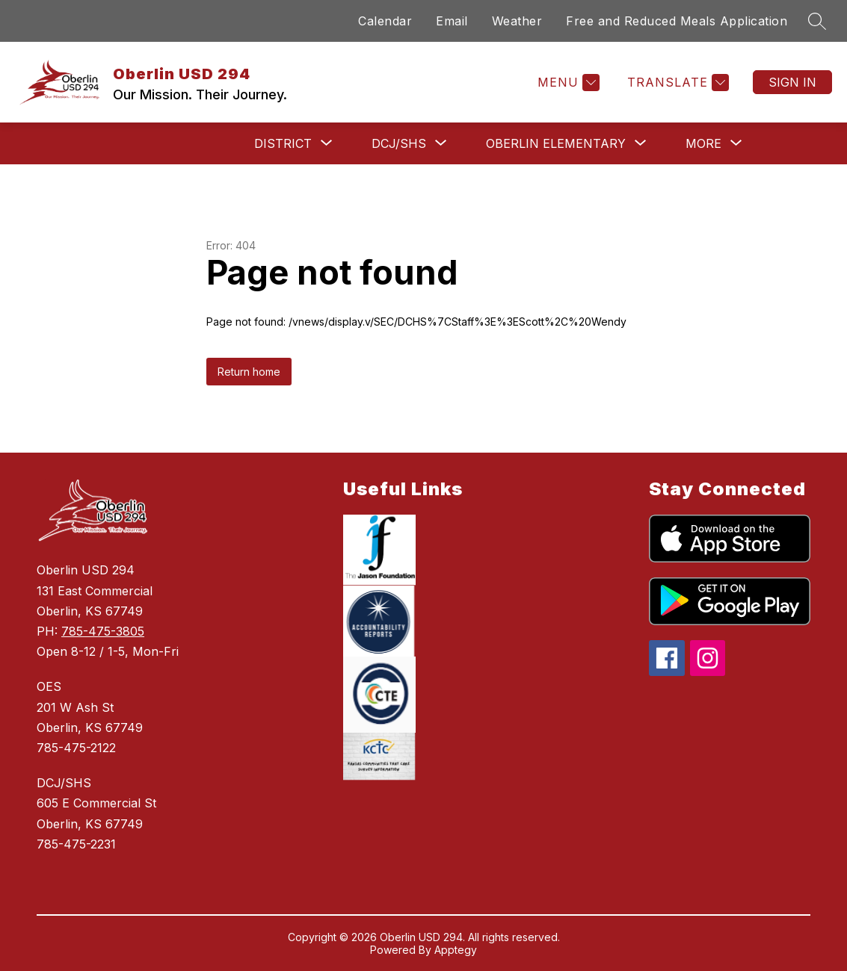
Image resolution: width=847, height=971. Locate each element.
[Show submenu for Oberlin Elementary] (556, 143)
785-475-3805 (102, 631)
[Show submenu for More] (703, 143)
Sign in (792, 82)
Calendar (385, 20)
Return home (249, 371)
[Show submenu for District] (283, 143)
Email (452, 20)
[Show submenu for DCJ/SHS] (399, 143)
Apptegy (455, 949)
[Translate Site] (676, 82)
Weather (517, 20)
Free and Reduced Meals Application (676, 20)
